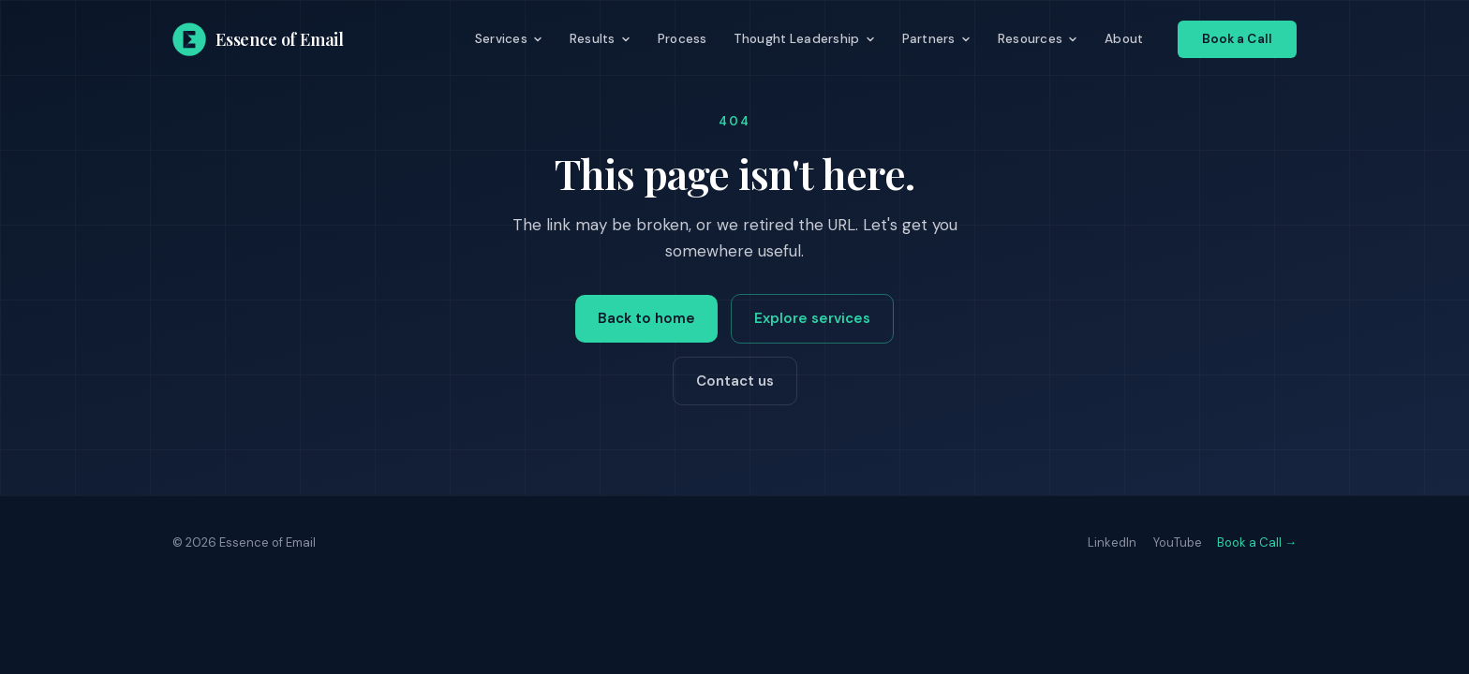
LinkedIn (1112, 542)
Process (682, 39)
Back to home (646, 318)
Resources (1038, 39)
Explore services (812, 318)
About (1124, 39)
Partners (937, 39)
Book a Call (1237, 39)
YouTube (1177, 542)
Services (509, 39)
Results (600, 39)
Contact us (735, 381)
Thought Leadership (805, 39)
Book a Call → (1257, 542)
